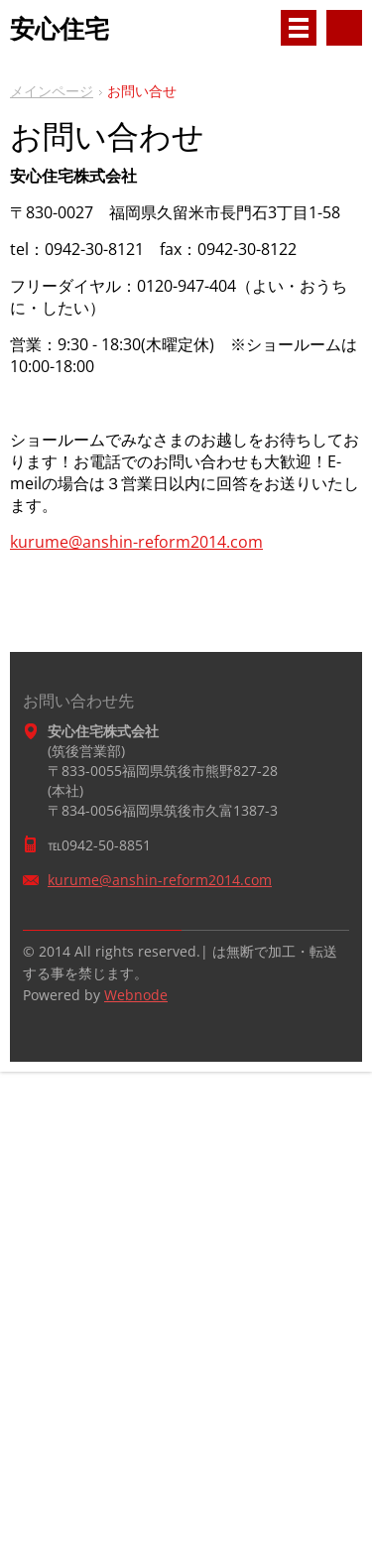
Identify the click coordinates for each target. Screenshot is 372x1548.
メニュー (299, 28)
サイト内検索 (344, 28)
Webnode (136, 994)
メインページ (51, 90)
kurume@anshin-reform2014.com (136, 542)
